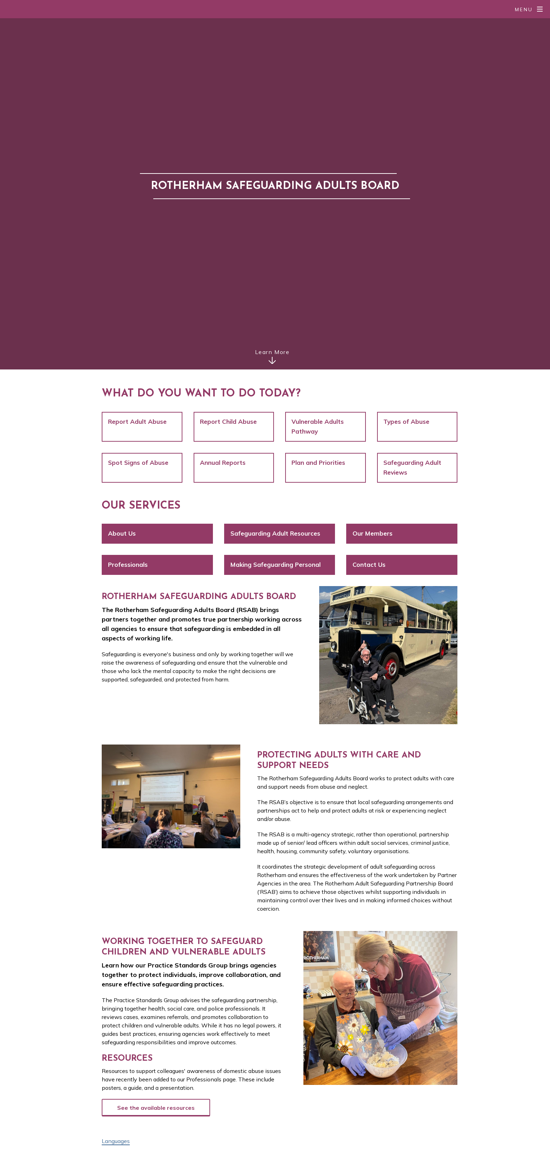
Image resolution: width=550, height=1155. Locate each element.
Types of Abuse (406, 421)
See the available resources (156, 1107)
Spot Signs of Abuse (138, 462)
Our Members (373, 533)
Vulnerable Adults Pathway (317, 426)
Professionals (128, 564)
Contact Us (369, 564)
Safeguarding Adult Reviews (412, 467)
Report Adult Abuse (137, 421)
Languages (116, 1140)
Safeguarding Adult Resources (275, 533)
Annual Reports (223, 462)
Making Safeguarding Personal (275, 564)
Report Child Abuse (228, 421)
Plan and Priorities (318, 462)
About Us (122, 533)
